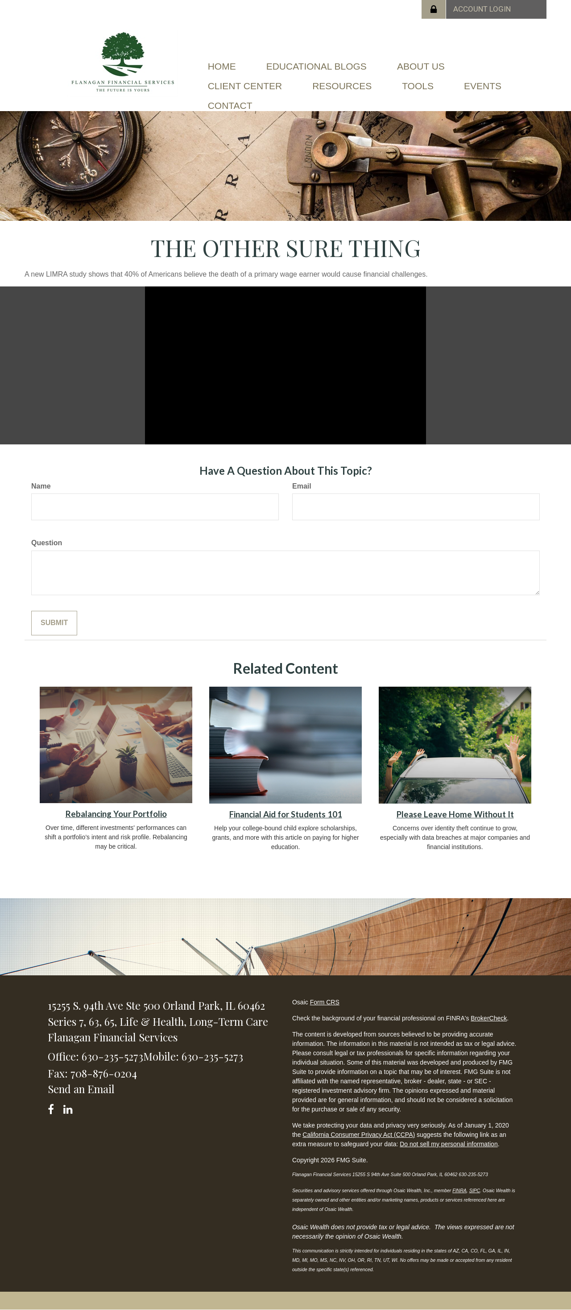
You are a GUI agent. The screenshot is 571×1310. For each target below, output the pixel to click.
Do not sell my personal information (448, 1144)
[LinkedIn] (69, 1108)
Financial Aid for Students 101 (285, 814)
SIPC (474, 1190)
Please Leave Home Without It (455, 814)
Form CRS (324, 1002)
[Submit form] (54, 623)
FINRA (459, 1190)
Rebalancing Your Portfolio (116, 814)
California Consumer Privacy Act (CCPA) (358, 1134)
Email (301, 486)
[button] (316, 60)
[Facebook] (54, 1108)
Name (41, 486)
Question (46, 543)
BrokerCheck (489, 1018)
